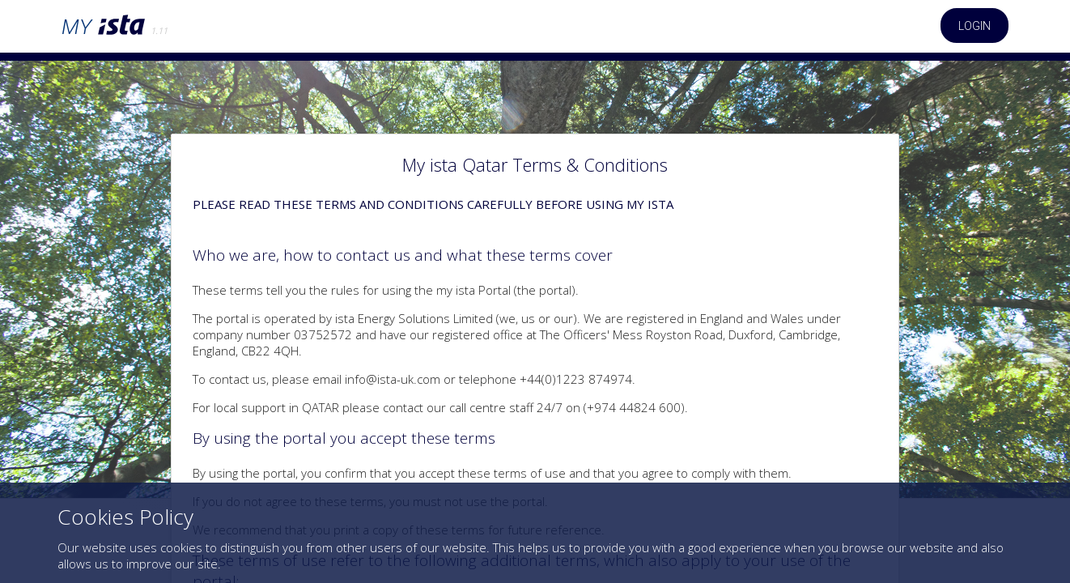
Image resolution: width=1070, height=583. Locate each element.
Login (974, 25)
